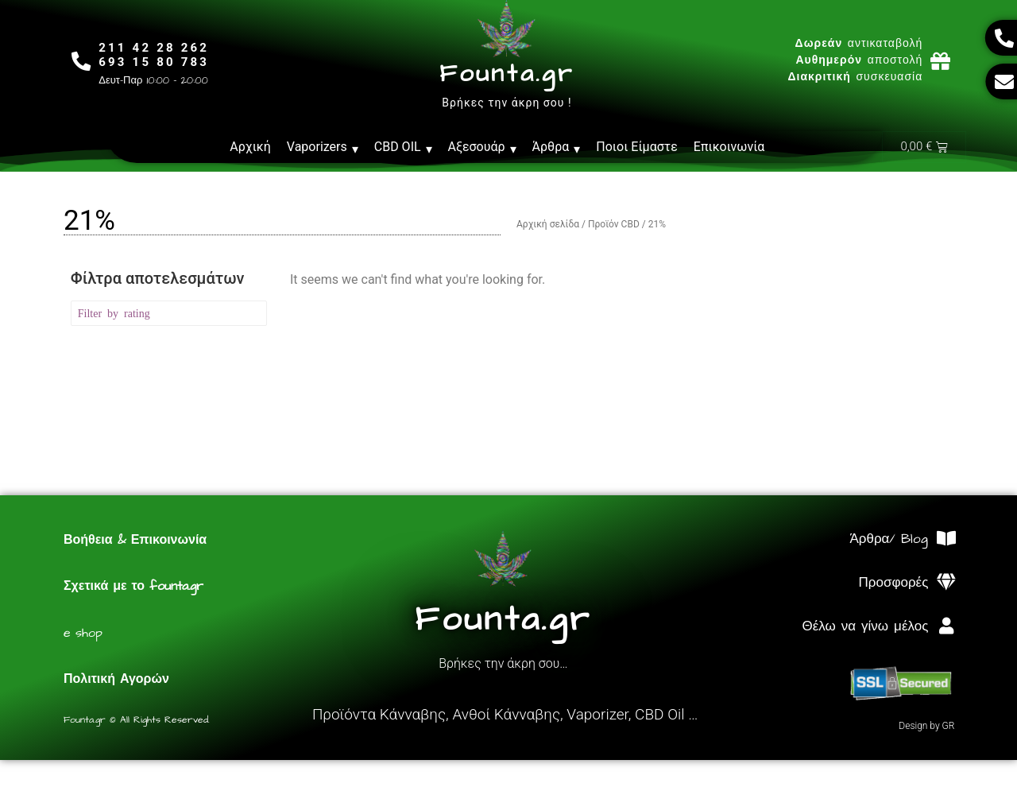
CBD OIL (403, 147)
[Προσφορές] (946, 583)
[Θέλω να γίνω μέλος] (946, 626)
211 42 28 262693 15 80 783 (154, 55)
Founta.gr (506, 73)
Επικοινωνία (729, 146)
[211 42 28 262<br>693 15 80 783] (81, 61)
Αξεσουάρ (482, 147)
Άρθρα (556, 147)
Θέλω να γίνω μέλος (865, 627)
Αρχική (250, 146)
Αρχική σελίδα (547, 225)
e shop (83, 633)
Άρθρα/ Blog (888, 539)
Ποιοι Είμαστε (637, 146)
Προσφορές (894, 583)
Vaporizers (322, 147)
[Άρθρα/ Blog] (946, 539)
